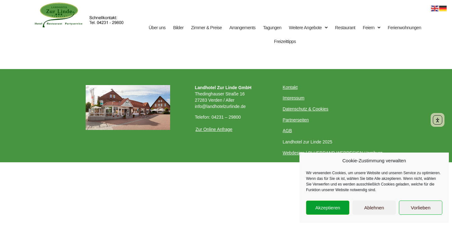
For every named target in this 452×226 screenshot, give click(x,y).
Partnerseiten (296, 119)
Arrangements (242, 27)
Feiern (371, 27)
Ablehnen (374, 207)
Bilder (178, 27)
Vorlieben (421, 207)
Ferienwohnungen (404, 27)
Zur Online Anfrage (214, 129)
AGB (287, 130)
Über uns (157, 27)
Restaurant (345, 27)
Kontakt (290, 87)
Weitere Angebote (308, 27)
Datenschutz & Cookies (306, 108)
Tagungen (272, 27)
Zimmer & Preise (206, 27)
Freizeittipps (285, 41)
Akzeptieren (327, 207)
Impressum (293, 97)
